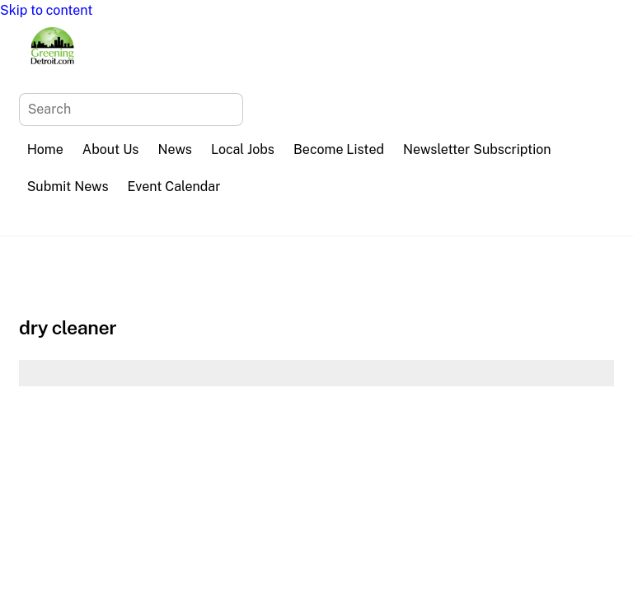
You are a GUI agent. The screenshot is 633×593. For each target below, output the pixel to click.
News (175, 149)
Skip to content (46, 10)
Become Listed (338, 149)
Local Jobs (242, 149)
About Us (110, 149)
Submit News (68, 186)
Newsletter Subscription (477, 149)
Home (45, 149)
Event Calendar (174, 186)
